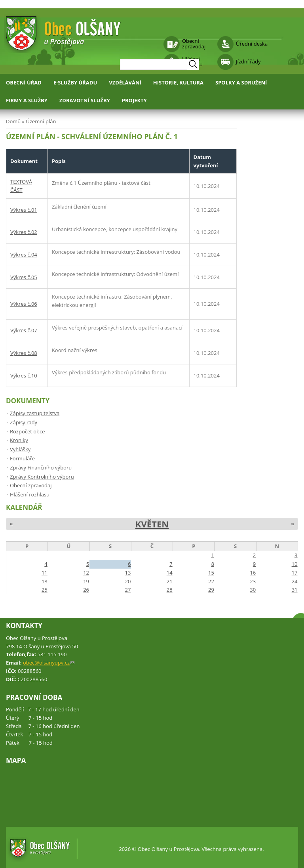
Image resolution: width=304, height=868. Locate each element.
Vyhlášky (20, 449)
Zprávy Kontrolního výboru (42, 476)
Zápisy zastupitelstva (34, 413)
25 (45, 589)
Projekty (134, 100)
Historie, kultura (178, 82)
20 (128, 581)
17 (295, 572)
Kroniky (19, 440)
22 (211, 581)
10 (295, 563)
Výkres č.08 (23, 352)
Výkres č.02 (23, 232)
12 (86, 572)
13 (128, 572)
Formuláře (22, 458)
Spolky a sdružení (241, 82)
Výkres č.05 (23, 277)
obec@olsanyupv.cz (48, 662)
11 (45, 572)
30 (253, 589)
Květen (152, 524)
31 (295, 589)
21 (170, 581)
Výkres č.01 (23, 209)
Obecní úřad (24, 82)
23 (253, 581)
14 (170, 572)
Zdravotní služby (84, 100)
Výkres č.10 (23, 375)
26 (86, 589)
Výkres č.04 (23, 254)
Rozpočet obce (27, 431)
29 (211, 589)
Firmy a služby (27, 100)
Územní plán (41, 121)
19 (86, 581)
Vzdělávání (125, 82)
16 (253, 572)
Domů (13, 121)
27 (128, 589)
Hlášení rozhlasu (29, 494)
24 (295, 581)
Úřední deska (252, 43)
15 (211, 572)
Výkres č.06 (23, 303)
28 (170, 589)
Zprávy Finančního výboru (41, 467)
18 (45, 581)
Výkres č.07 (23, 330)
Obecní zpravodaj (193, 43)
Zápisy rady (23, 422)
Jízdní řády (248, 61)
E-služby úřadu (75, 82)
